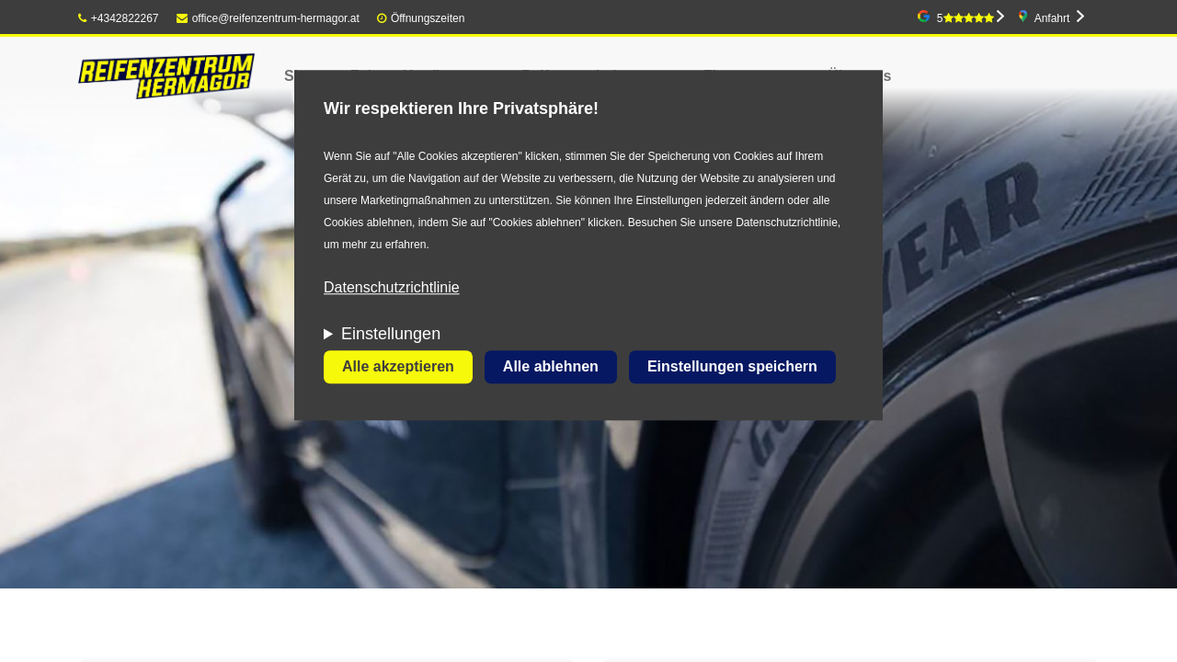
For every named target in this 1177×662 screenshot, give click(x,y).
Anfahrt (1052, 18)
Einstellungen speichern (732, 367)
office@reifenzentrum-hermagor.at (268, 18)
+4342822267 (118, 18)
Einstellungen (390, 334)
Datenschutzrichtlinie (392, 288)
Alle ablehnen (551, 367)
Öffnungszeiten (428, 18)
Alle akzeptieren (398, 367)
